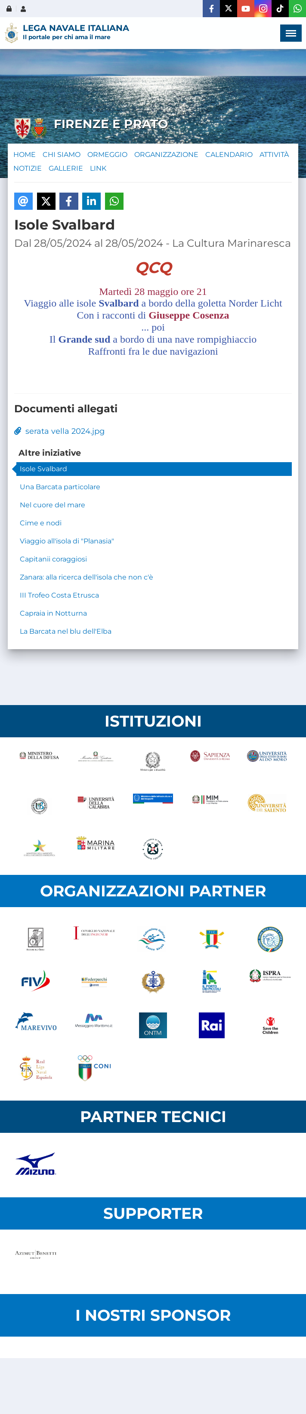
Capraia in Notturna (53, 613)
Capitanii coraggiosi (53, 559)
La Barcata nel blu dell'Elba (65, 631)
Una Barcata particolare (60, 487)
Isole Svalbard (43, 469)
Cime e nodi (41, 523)
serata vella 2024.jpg (59, 431)
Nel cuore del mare (52, 505)
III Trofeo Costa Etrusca (59, 595)
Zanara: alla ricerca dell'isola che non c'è (86, 577)
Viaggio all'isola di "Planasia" (67, 541)
